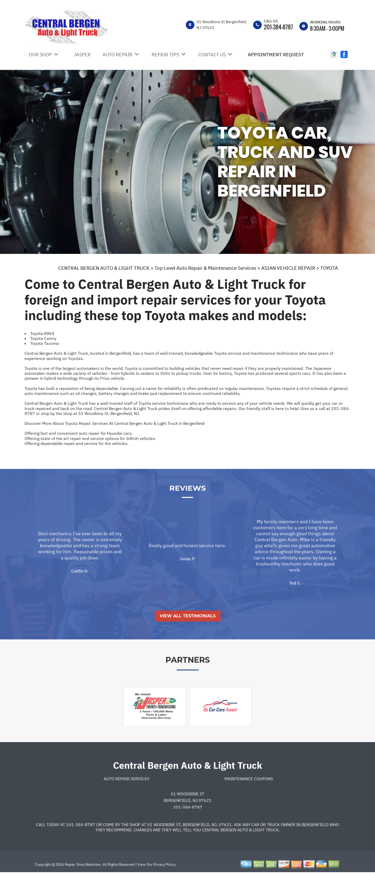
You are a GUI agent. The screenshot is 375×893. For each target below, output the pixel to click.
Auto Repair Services (126, 797)
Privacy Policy (164, 883)
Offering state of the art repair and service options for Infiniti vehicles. (90, 438)
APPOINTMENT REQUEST (276, 55)
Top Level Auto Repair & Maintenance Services (205, 268)
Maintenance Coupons (248, 797)
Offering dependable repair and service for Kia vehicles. (76, 443)
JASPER (82, 55)
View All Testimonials (188, 634)
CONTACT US (212, 55)
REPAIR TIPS (165, 55)
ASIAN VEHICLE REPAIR (288, 268)
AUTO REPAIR (118, 55)
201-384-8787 (278, 27)
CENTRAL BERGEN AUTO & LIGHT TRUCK (104, 268)
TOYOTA (329, 268)
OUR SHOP (40, 55)
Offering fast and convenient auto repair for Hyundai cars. (79, 433)
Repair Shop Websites (82, 883)
